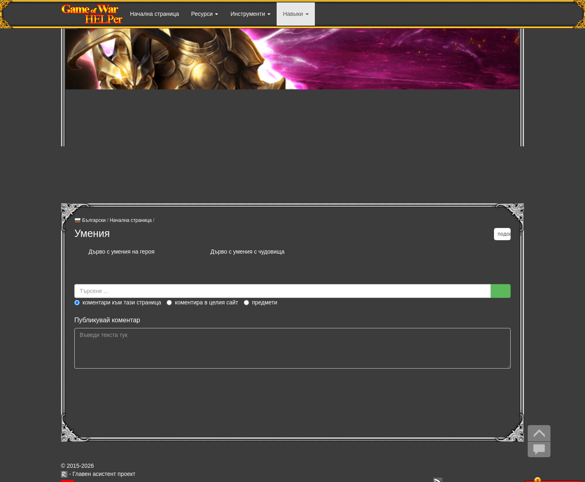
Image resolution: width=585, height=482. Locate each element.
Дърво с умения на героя (121, 251)
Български (90, 220)
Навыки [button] (295, 14)
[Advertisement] (292, 146)
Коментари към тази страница (117, 302)
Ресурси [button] (205, 14)
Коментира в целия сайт (202, 302)
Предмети (260, 302)
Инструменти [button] (250, 14)
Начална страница (154, 14)
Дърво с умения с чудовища (247, 251)
